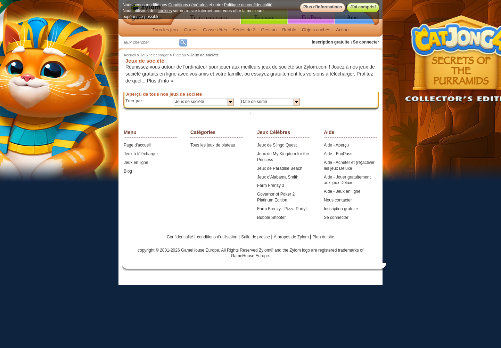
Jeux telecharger (154, 55)
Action (342, 29)
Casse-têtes (215, 29)
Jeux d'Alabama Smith (277, 177)
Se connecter (366, 42)
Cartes (190, 29)
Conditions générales (187, 4)
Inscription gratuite (331, 42)
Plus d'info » (160, 81)
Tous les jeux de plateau (212, 145)
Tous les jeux (166, 29)
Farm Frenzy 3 (270, 185)
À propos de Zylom (292, 237)
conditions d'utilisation (218, 237)
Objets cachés (316, 29)
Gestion (269, 29)
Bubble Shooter (271, 217)
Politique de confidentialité (248, 4)
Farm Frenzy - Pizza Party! (282, 208)
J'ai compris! (363, 7)
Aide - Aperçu (336, 145)
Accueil (130, 55)
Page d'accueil (137, 145)
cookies (165, 10)
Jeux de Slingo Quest (277, 145)
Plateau (179, 55)
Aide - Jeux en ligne (342, 191)
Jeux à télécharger (141, 153)
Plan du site (323, 237)
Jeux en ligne (136, 162)
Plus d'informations (322, 7)
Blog (128, 171)
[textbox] (150, 42)
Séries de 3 (244, 29)
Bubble (289, 29)
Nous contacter (338, 200)
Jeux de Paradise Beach (279, 168)
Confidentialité (180, 237)
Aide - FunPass (338, 153)
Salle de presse (256, 237)
